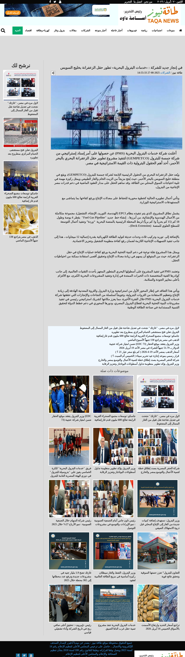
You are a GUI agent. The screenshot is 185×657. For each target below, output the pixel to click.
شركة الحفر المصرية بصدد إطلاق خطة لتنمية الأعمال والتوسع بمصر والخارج (138, 360)
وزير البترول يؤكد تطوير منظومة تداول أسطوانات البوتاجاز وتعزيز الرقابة (140, 363)
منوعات (171, 30)
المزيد (17, 30)
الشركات (85, 30)
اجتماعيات (157, 30)
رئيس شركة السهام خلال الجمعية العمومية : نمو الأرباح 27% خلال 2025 (71, 514)
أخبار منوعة (100, 30)
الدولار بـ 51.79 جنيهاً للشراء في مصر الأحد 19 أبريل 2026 (149, 347)
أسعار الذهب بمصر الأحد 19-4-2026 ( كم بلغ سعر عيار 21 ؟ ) (147, 351)
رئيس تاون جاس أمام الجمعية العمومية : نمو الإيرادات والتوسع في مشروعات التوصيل (114, 516)
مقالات (72, 30)
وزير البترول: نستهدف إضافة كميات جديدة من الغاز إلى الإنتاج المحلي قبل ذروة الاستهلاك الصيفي (160, 516)
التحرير (128, 1)
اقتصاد (28, 30)
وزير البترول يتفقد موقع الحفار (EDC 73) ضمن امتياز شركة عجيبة (144, 344)
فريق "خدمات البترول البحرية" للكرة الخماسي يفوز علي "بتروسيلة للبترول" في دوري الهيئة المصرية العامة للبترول (70, 467)
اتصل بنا (138, 1)
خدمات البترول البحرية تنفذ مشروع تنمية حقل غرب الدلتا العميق (116, 614)
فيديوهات (132, 30)
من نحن (148, 1)
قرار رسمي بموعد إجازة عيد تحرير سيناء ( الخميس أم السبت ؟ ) (145, 356)
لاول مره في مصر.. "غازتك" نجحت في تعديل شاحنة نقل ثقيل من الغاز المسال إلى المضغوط (129, 328)
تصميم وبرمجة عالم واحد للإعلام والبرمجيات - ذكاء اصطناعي (91, 644)
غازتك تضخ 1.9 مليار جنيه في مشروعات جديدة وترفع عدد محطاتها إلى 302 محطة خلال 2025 (71, 566)
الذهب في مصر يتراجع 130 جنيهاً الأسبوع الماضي (153, 340)
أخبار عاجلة (116, 30)
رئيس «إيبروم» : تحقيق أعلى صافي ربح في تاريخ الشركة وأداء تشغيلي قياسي (72, 616)
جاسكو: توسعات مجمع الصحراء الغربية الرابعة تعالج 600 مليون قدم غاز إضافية (137, 335)
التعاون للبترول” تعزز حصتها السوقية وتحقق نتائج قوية (160, 564)
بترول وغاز (59, 30)
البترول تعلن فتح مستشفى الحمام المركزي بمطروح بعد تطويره (145, 332)
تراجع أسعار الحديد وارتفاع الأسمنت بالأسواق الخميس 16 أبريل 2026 (160, 614)
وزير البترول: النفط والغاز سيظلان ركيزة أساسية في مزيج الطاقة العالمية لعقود (114, 566)
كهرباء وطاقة (42, 30)
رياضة (144, 30)
